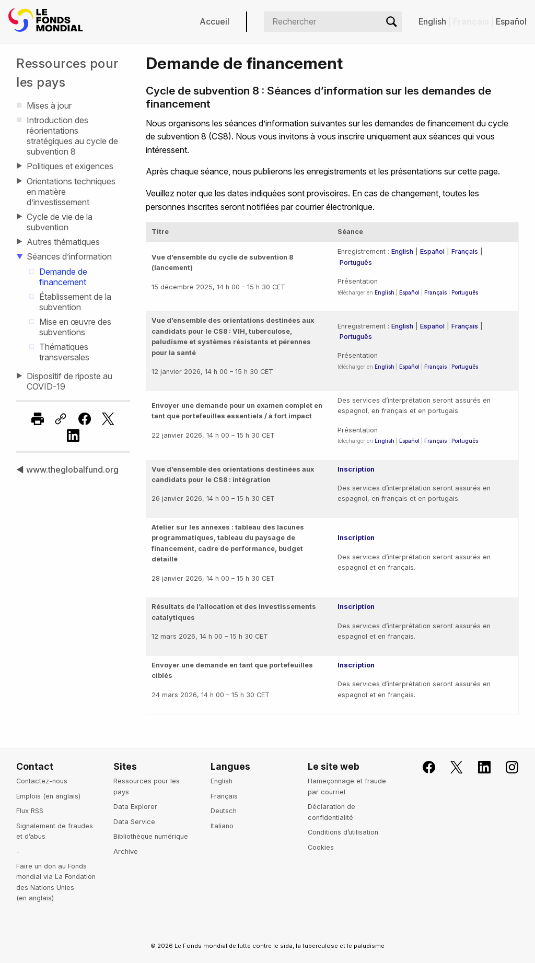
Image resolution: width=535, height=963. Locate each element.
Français (464, 251)
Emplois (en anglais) (48, 796)
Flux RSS (29, 811)
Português (356, 262)
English (432, 21)
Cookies (321, 847)
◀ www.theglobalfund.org (67, 469)
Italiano (222, 826)
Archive (125, 851)
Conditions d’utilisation (343, 832)
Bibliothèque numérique (150, 836)
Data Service (134, 822)
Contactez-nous (41, 781)
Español (511, 21)
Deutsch (224, 811)
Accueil (214, 21)
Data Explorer (135, 807)
